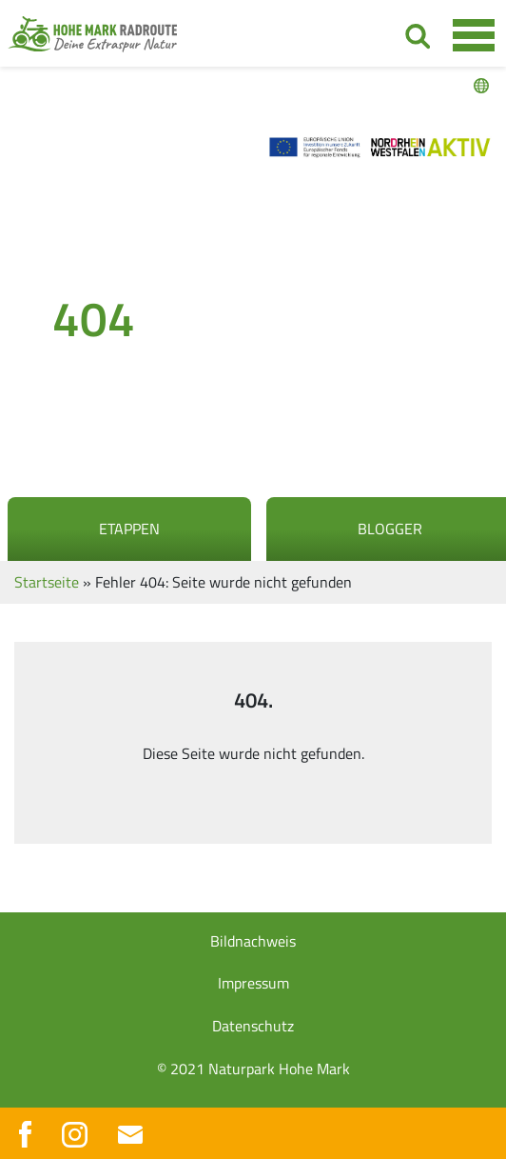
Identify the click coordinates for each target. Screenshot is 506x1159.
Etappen (129, 528)
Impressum (253, 982)
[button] (34, 1124)
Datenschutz (253, 1025)
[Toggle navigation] (473, 34)
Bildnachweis (253, 940)
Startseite (46, 581)
